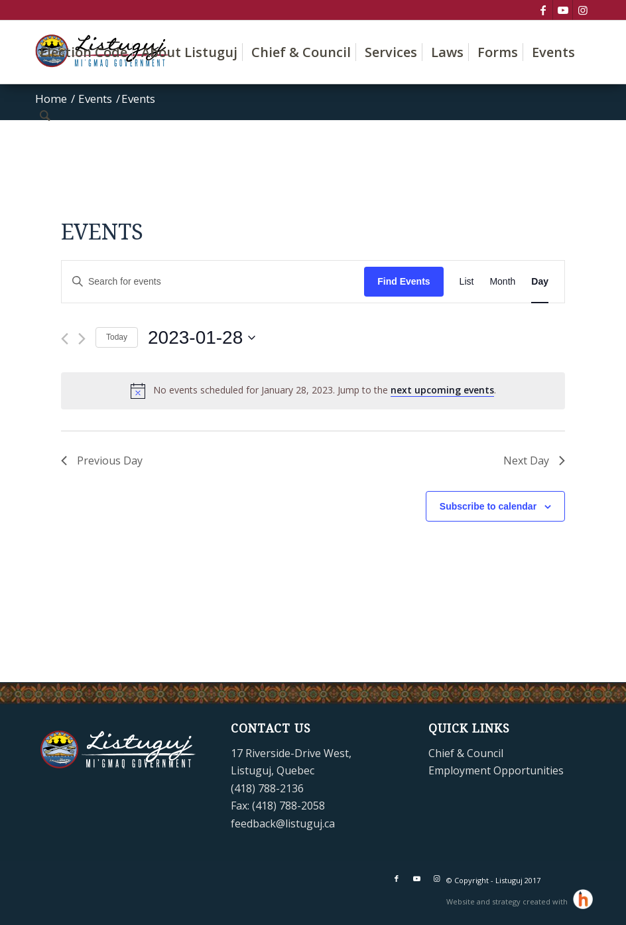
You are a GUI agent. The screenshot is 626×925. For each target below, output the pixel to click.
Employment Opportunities (496, 770)
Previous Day (102, 460)
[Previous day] (64, 338)
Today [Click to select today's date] (116, 337)
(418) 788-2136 (267, 788)
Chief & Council (465, 753)
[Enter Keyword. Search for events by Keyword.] (213, 282)
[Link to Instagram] (583, 10)
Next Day (534, 460)
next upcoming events (442, 390)
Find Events (403, 281)
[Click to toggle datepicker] (201, 337)
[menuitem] (83, 52)
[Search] (45, 115)
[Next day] (82, 338)
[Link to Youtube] (562, 10)
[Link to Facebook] (542, 10)
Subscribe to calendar (488, 506)
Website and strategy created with (508, 901)
